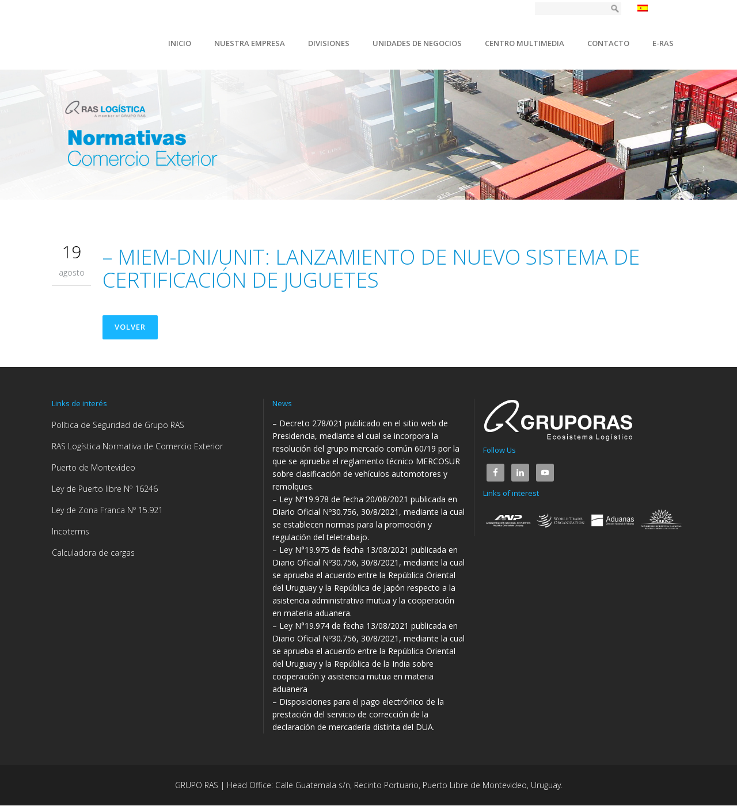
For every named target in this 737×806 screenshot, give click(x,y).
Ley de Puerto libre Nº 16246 (105, 489)
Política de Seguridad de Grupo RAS (118, 425)
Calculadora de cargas (93, 553)
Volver (130, 327)
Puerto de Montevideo (93, 468)
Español (658, 8)
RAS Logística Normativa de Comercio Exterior (137, 446)
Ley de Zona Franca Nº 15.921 (107, 510)
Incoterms (70, 531)
